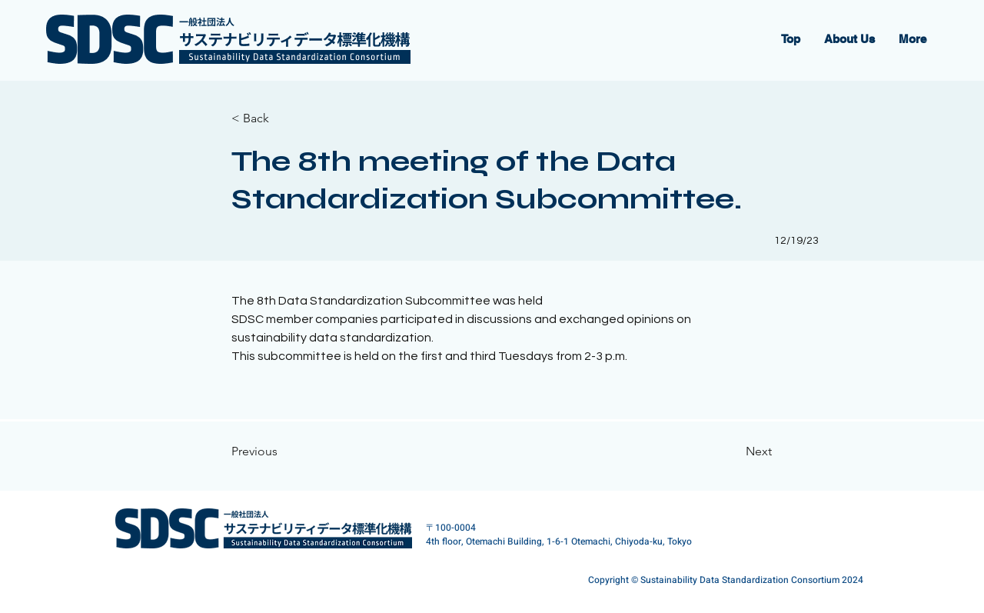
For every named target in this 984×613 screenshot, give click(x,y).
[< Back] (281, 118)
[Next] (724, 451)
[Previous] (281, 451)
